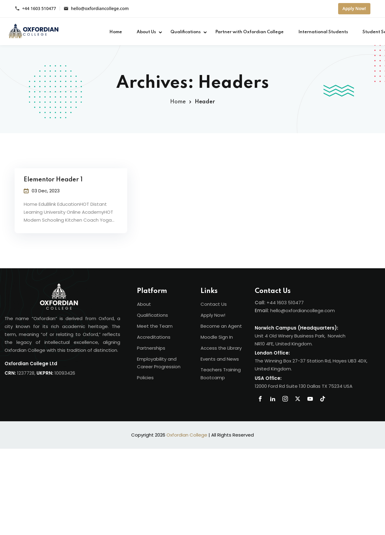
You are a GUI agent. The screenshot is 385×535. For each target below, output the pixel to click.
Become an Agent (221, 326)
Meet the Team (155, 326)
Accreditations (153, 337)
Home (115, 32)
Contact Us (214, 304)
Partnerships (151, 348)
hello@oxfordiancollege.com (100, 8)
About (144, 304)
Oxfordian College (186, 435)
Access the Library (221, 348)
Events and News (220, 359)
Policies (145, 377)
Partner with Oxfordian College (249, 32)
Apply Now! (354, 8)
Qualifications (185, 32)
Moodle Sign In (217, 337)
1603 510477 (290, 302)
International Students (323, 32)
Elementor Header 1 (53, 180)
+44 (272, 302)
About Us (146, 32)
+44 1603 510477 (39, 8)
